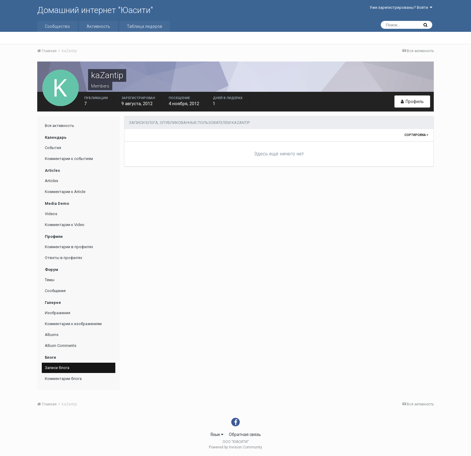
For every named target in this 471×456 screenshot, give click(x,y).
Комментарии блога (63, 378)
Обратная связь (245, 434)
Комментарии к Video (64, 224)
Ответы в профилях (63, 257)
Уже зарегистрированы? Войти (401, 7)
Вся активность (59, 125)
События (53, 147)
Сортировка (416, 135)
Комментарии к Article (65, 191)
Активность (98, 26)
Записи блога (57, 367)
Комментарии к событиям (69, 158)
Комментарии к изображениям (73, 323)
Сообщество (57, 26)
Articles (51, 180)
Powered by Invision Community (235, 447)
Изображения (57, 313)
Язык (216, 434)
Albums (51, 334)
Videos (51, 213)
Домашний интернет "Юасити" (95, 10)
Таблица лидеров (144, 26)
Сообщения (55, 290)
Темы (49, 280)
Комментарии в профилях (69, 247)
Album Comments (60, 345)
